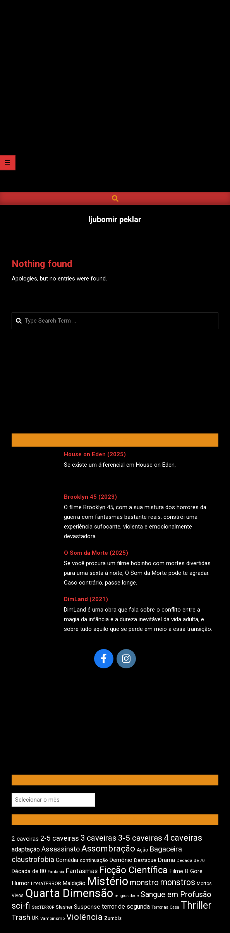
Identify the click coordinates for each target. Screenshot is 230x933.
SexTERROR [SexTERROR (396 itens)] (43, 907)
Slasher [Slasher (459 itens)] (64, 907)
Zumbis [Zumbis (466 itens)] (113, 918)
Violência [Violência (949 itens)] (84, 917)
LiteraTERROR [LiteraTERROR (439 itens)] (46, 883)
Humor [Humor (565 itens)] (20, 883)
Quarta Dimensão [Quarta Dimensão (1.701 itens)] (69, 893)
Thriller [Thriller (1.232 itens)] (196, 905)
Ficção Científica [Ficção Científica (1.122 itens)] (133, 870)
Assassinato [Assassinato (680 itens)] (60, 849)
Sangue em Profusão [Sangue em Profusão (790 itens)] (176, 894)
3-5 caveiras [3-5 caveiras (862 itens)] (140, 838)
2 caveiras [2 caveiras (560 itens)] (25, 838)
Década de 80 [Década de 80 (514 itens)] (29, 871)
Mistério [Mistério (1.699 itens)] (107, 881)
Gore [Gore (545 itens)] (196, 871)
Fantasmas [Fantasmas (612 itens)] (82, 871)
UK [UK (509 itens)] (35, 918)
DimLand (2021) (86, 599)
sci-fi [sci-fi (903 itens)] (21, 906)
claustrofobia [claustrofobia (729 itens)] (33, 859)
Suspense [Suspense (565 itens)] (87, 906)
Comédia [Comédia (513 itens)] (67, 860)
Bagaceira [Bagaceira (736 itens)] (165, 849)
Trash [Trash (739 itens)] (21, 917)
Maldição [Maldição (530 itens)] (74, 883)
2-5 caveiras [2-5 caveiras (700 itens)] (59, 838)
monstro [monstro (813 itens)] (144, 882)
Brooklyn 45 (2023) (90, 496)
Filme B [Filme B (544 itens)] (179, 871)
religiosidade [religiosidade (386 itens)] (127, 895)
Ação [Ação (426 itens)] (142, 850)
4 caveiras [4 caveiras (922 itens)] (183, 838)
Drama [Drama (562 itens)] (166, 860)
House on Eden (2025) (95, 454)
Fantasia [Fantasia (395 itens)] (56, 871)
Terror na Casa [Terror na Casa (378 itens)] (165, 907)
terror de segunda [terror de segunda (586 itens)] (126, 906)
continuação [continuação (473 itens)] (94, 860)
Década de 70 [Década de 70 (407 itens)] (190, 860)
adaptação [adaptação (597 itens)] (26, 849)
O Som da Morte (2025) (96, 552)
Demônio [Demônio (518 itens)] (121, 860)
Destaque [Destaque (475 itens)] (145, 860)
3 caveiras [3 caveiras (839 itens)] (99, 838)
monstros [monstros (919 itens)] (177, 882)
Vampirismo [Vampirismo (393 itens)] (52, 918)
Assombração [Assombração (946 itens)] (108, 848)
